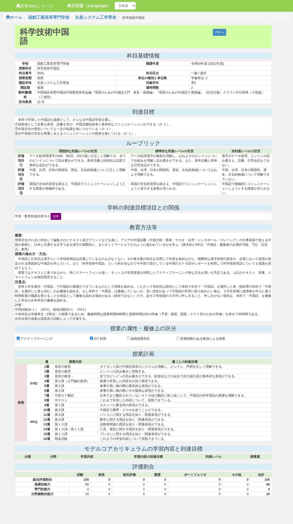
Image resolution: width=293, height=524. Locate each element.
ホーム (14, 17)
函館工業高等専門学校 (48, 17)
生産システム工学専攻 (95, 17)
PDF (219, 32)
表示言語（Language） (89, 5)
